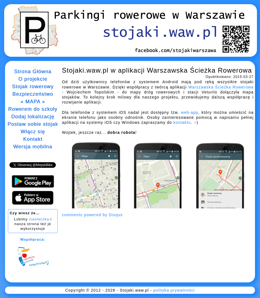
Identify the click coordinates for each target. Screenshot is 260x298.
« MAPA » (33, 101)
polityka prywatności (174, 290)
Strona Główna (33, 71)
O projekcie (32, 79)
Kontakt (32, 139)
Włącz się (33, 131)
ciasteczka (39, 219)
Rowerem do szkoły (32, 109)
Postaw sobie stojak (33, 124)
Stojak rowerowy (33, 86)
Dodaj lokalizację (32, 116)
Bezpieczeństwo (32, 94)
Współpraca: (32, 239)
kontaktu (182, 122)
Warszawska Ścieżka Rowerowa (221, 87)
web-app (189, 112)
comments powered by (92, 215)
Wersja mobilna (32, 146)
